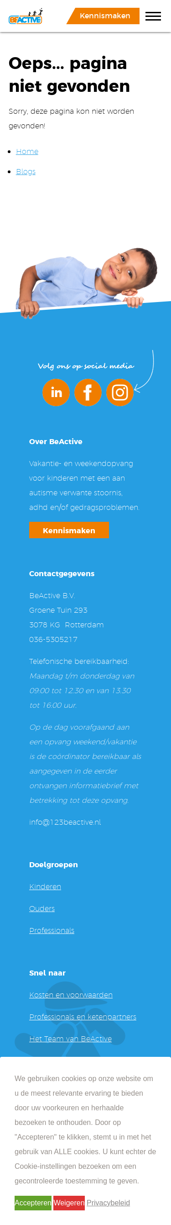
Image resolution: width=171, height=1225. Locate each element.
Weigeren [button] (68, 1203)
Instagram (120, 392)
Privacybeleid (108, 1203)
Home (27, 151)
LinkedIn (56, 392)
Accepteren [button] (33, 1203)
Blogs (26, 171)
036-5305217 (53, 639)
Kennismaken (105, 15)
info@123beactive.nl (65, 822)
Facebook (88, 392)
